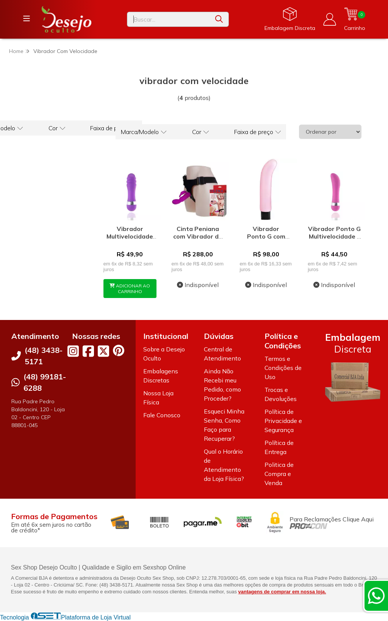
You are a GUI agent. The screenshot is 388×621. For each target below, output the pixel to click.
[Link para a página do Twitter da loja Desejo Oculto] (103, 351)
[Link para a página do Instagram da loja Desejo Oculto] (73, 351)
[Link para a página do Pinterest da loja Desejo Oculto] (118, 350)
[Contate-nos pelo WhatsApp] (376, 596)
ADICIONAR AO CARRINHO (130, 288)
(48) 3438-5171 (44, 355)
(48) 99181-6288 (44, 382)
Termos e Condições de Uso (283, 368)
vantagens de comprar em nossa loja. (282, 591)
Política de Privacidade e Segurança (283, 421)
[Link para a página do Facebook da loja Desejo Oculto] (88, 351)
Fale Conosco (161, 415)
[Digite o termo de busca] (168, 19)
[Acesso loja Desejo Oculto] (329, 19)
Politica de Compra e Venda (279, 474)
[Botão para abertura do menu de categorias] (26, 18)
